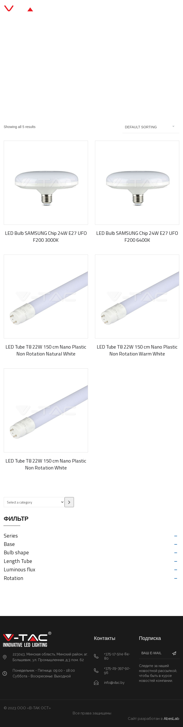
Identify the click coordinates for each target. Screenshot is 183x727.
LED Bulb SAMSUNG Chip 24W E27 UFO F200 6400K (137, 236)
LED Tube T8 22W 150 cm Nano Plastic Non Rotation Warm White (137, 350)
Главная (53, 67)
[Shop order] (150, 127)
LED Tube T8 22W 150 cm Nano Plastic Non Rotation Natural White (45, 350)
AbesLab (171, 718)
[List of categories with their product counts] (34, 502)
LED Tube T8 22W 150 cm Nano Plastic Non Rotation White (45, 464)
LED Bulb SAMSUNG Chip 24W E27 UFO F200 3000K (46, 236)
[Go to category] (69, 502)
